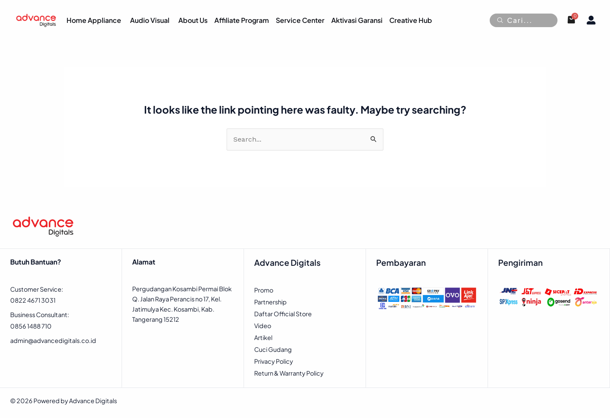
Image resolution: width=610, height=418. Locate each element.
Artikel (263, 337)
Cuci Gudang (273, 349)
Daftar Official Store (283, 314)
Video (262, 325)
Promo (263, 290)
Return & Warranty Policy (289, 373)
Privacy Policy (273, 361)
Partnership (270, 302)
